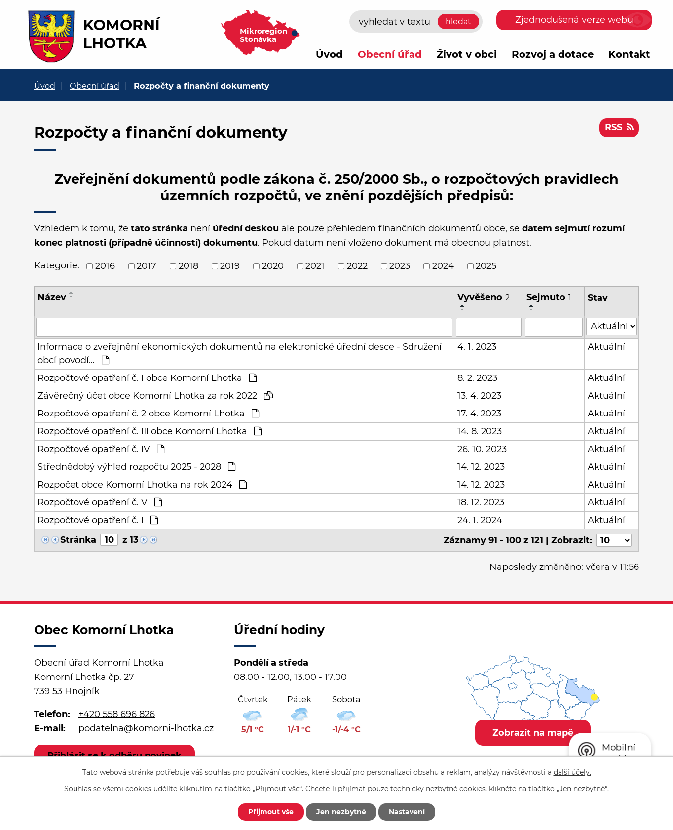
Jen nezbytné (341, 811)
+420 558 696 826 (116, 714)
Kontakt (629, 54)
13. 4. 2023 (479, 395)
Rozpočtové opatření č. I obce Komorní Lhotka (147, 378)
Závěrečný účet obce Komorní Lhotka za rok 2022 (155, 395)
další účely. (572, 772)
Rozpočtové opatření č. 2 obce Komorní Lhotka (148, 413)
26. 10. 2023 (482, 449)
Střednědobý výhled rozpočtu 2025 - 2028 (136, 466)
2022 (357, 266)
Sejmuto (548, 297)
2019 (230, 266)
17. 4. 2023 (479, 413)
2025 (486, 266)
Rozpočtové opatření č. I (97, 520)
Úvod (329, 54)
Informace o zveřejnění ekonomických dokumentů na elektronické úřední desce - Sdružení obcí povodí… (239, 353)
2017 (146, 266)
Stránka (78, 539)
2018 (188, 266)
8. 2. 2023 (477, 378)
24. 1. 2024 (479, 520)
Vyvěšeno (483, 297)
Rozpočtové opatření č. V (99, 502)
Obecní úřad (390, 54)
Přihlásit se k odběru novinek (114, 755)
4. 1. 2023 (476, 346)
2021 (315, 266)
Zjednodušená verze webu (574, 19)
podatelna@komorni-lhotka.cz (146, 728)
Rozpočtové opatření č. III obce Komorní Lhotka (149, 431)
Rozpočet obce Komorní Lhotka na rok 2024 (142, 484)
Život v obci (467, 54)
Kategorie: (56, 265)
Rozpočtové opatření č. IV (100, 449)
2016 (105, 266)
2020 (273, 266)
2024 (443, 266)
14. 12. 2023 (481, 466)
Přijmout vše (271, 811)
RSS (619, 127)
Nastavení (407, 811)
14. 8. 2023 (479, 431)
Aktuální (606, 346)
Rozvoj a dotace (553, 54)
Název (51, 297)
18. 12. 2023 (480, 502)
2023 (399, 266)
